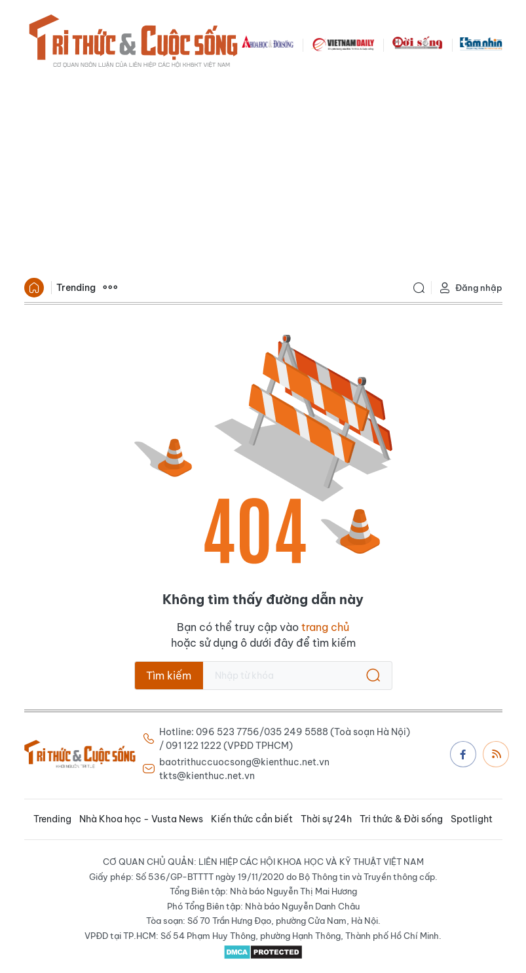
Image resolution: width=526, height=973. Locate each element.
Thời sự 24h (326, 819)
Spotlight (472, 819)
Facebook (463, 754)
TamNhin (481, 43)
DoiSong (417, 43)
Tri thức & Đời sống (401, 819)
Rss (496, 753)
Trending (76, 288)
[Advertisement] (263, 174)
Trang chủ (34, 287)
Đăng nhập (470, 288)
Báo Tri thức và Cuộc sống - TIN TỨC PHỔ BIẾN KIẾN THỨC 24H (133, 43)
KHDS (268, 43)
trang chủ (325, 627)
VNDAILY (342, 43)
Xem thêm (110, 287)
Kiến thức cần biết (252, 819)
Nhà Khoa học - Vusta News (141, 819)
